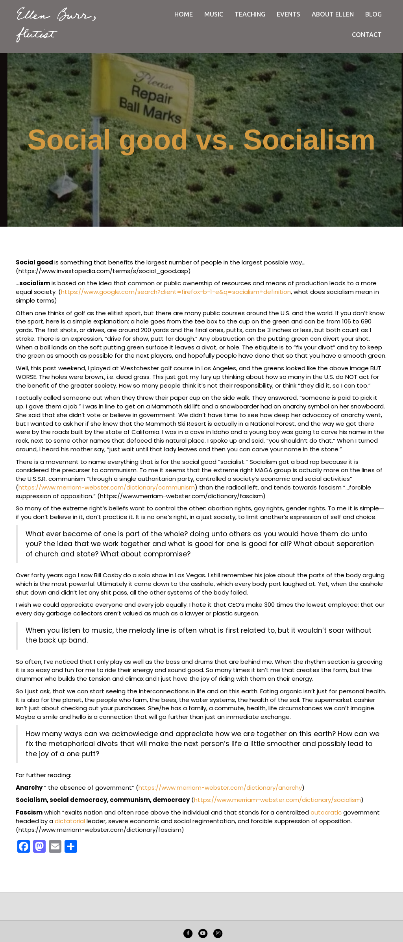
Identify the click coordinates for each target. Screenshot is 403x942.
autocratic (326, 812)
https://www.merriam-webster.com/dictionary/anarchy (220, 787)
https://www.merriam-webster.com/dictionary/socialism (277, 800)
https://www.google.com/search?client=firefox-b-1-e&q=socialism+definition (176, 292)
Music (213, 14)
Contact (367, 34)
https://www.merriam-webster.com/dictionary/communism (106, 487)
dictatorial (70, 821)
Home (183, 14)
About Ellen (333, 14)
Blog (373, 14)
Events (288, 14)
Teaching (250, 14)
